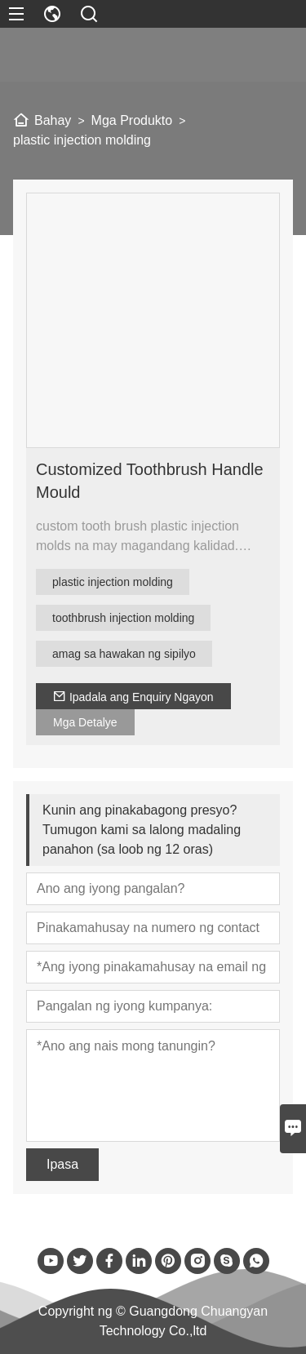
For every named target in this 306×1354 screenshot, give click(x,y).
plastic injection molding (112, 581)
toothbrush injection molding (123, 617)
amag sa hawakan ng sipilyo (124, 653)
